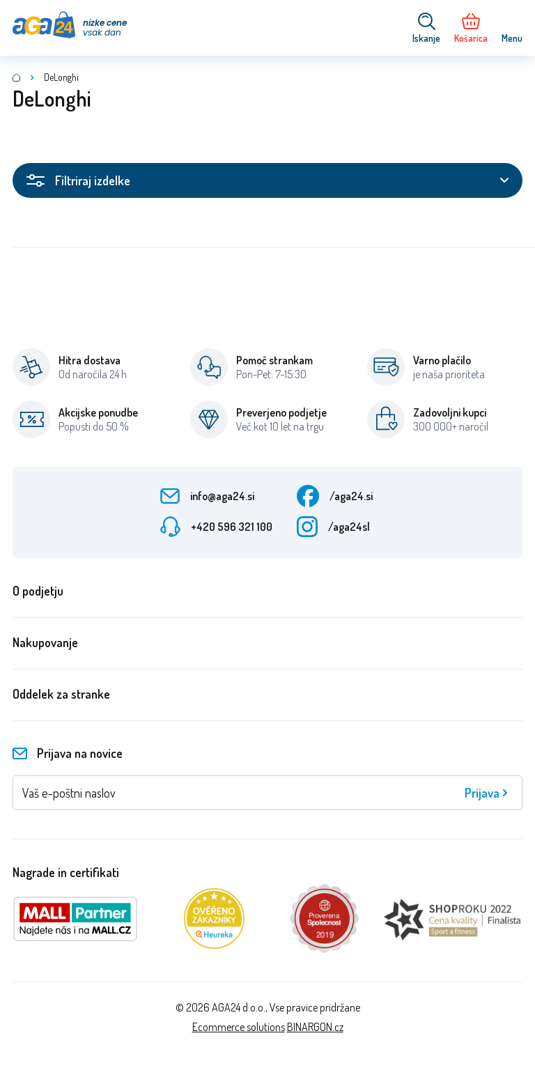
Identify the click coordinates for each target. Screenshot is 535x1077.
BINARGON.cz (315, 1027)
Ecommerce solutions (238, 1027)
